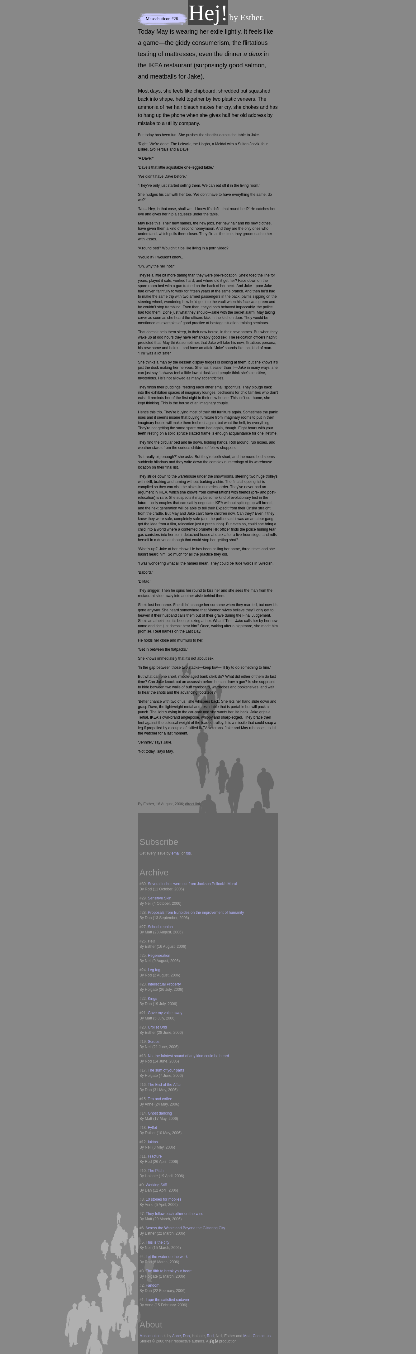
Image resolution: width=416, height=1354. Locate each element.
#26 (175, 19)
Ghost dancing (160, 1113)
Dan (186, 1336)
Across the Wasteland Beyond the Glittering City (185, 1228)
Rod (210, 1336)
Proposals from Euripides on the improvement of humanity (196, 912)
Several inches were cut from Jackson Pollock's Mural (192, 884)
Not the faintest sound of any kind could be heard (188, 1056)
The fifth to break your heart (168, 1271)
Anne (176, 1336)
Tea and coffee (160, 1099)
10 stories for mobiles (163, 1199)
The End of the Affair (165, 1084)
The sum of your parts (166, 1070)
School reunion (160, 927)
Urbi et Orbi (157, 1027)
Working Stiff (156, 1185)
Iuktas (153, 1142)
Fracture (155, 1156)
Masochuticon (158, 19)
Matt (247, 1336)
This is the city (157, 1242)
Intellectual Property (164, 984)
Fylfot (152, 1127)
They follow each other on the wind (174, 1214)
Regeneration (159, 955)
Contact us (262, 1336)
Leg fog (154, 970)
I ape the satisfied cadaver (167, 1300)
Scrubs (153, 1041)
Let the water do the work (167, 1257)
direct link (193, 804)
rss (188, 853)
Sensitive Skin (159, 898)
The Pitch (155, 1170)
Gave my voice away (165, 1013)
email (176, 853)
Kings (152, 998)
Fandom (152, 1285)
